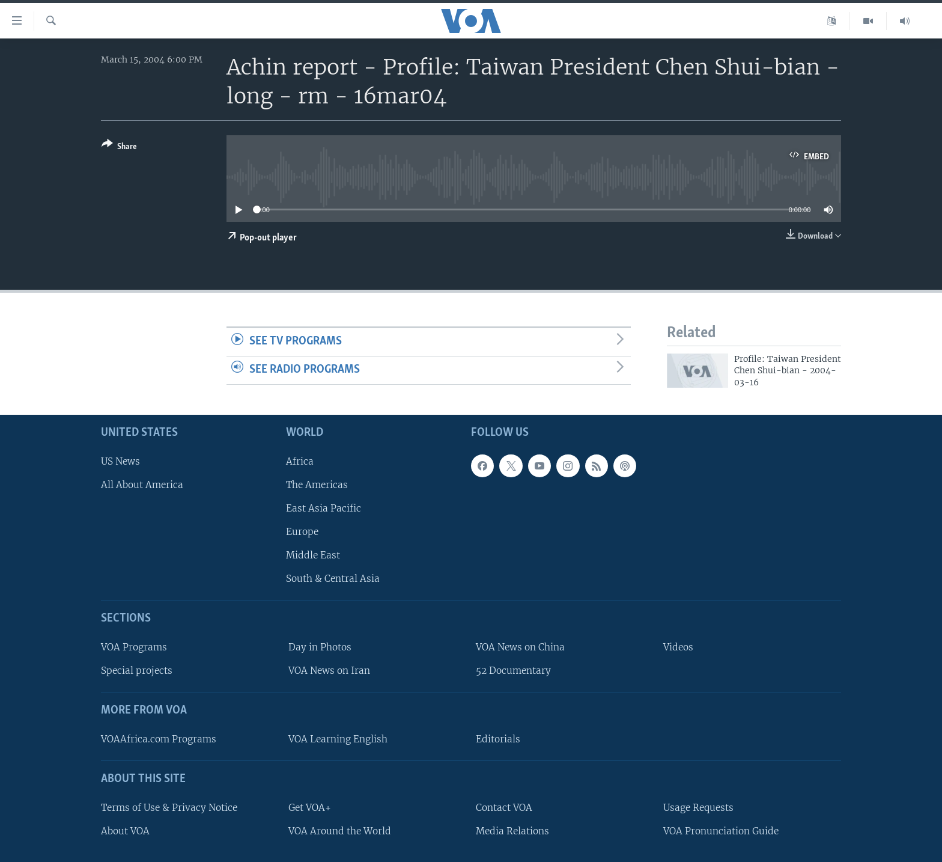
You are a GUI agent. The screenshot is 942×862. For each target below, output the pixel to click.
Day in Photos (319, 647)
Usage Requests (698, 807)
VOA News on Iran (329, 670)
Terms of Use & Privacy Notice (169, 807)
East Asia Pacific (323, 508)
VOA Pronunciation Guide (721, 831)
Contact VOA (504, 807)
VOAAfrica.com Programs (158, 739)
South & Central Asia (333, 578)
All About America (142, 485)
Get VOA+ (309, 807)
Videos (678, 647)
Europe (302, 531)
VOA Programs (134, 647)
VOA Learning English (337, 739)
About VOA (125, 831)
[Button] (119, 147)
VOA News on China (520, 647)
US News (120, 461)
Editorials (498, 739)
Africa (300, 461)
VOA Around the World (339, 831)
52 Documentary (513, 670)
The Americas (317, 485)
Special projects (136, 670)
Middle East (313, 555)
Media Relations (512, 831)
